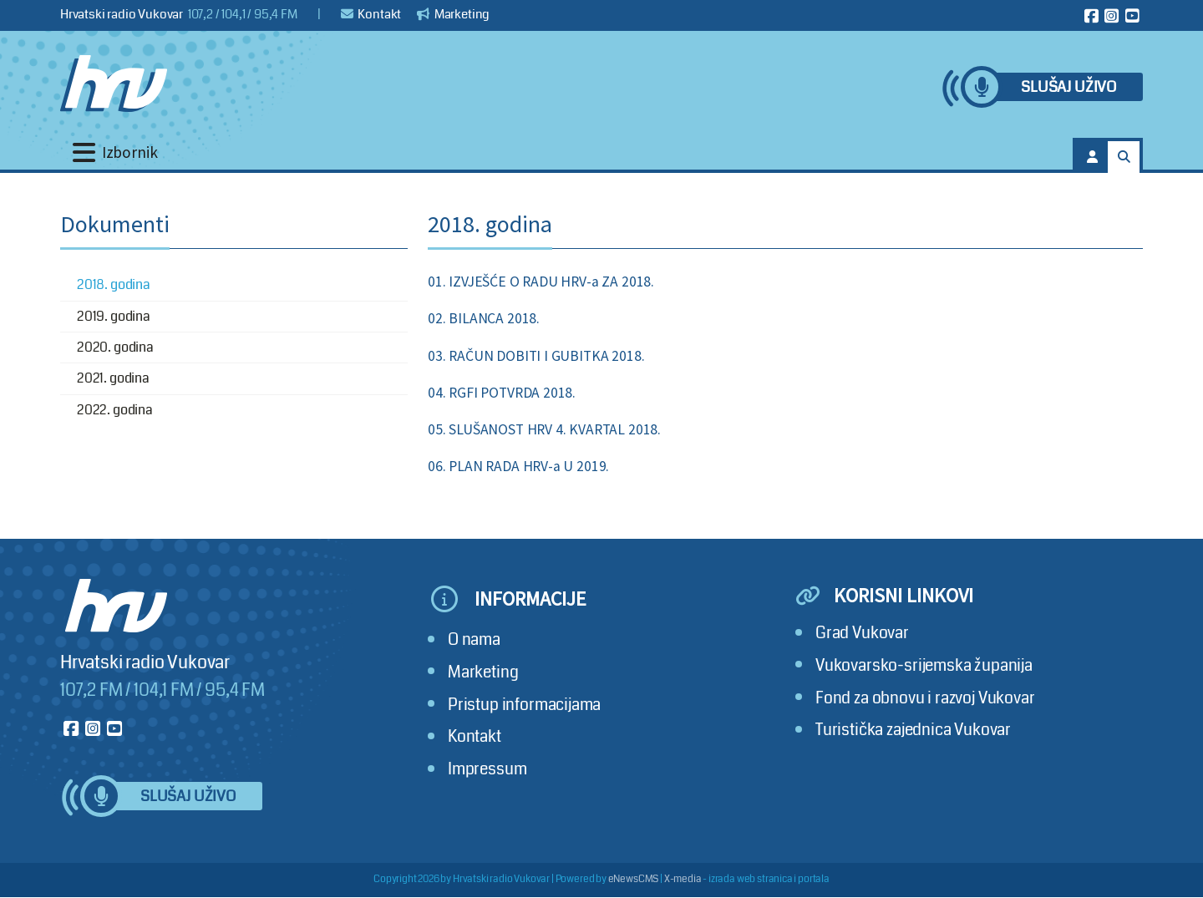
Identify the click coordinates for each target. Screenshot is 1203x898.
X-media (683, 879)
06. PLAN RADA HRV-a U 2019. (518, 466)
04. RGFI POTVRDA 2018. (502, 392)
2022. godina (115, 409)
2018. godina (113, 284)
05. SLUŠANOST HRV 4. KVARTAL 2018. (544, 429)
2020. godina (115, 347)
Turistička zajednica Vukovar (913, 729)
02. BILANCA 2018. (484, 318)
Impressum (487, 769)
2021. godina (113, 378)
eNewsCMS (633, 879)
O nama (474, 639)
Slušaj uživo (1068, 87)
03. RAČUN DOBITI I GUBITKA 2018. (536, 356)
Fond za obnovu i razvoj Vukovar (925, 698)
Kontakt (371, 14)
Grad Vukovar (862, 632)
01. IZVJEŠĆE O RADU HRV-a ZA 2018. (541, 281)
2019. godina (113, 316)
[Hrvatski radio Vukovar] (113, 83)
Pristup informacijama (524, 704)
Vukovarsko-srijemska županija (924, 665)
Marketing (453, 14)
